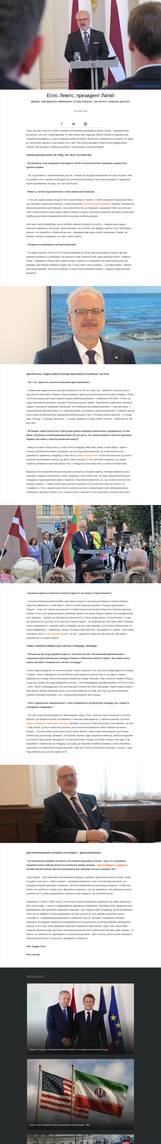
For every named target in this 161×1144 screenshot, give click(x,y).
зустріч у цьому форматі (56, 634)
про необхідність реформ (111, 865)
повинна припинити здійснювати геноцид (47, 723)
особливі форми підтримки (96, 204)
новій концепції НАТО (88, 455)
